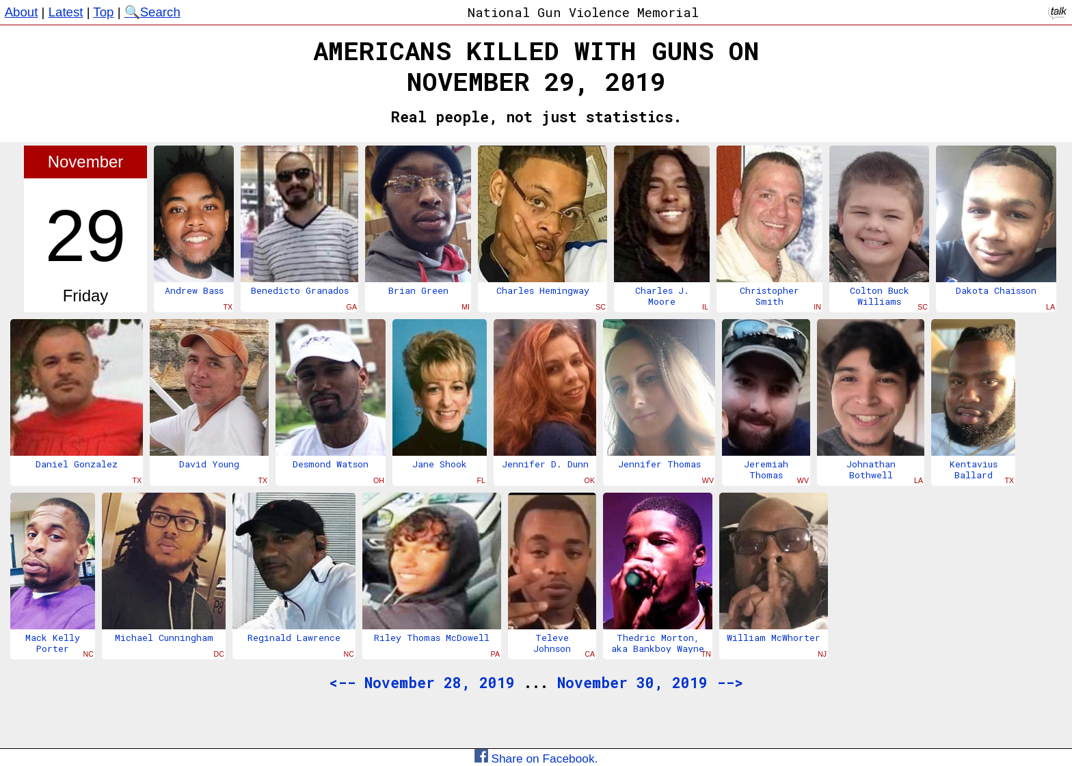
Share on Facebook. (536, 758)
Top (103, 12)
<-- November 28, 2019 (422, 682)
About (21, 12)
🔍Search (152, 12)
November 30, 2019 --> (650, 682)
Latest (66, 12)
